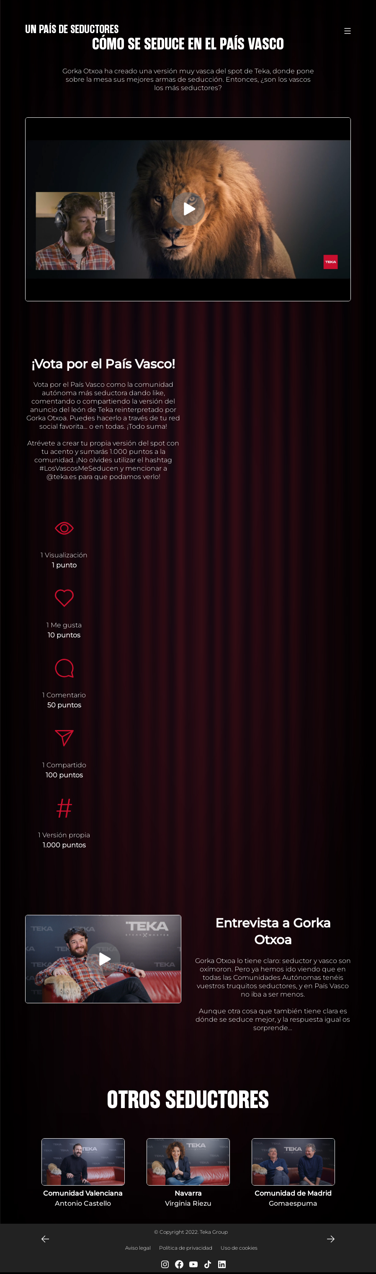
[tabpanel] (83, 1173)
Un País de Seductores (71, 29)
